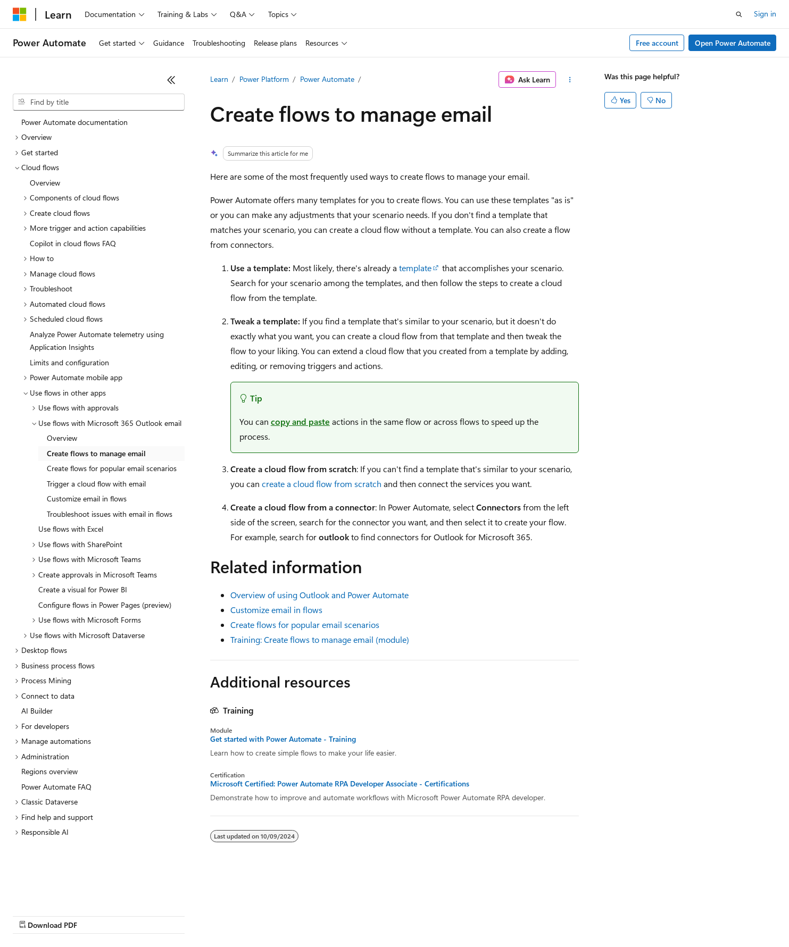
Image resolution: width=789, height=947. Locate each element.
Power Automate (327, 79)
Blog (145, 915)
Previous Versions (96, 915)
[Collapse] (171, 79)
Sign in (765, 14)
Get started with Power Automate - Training (283, 739)
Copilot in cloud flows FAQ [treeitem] (73, 227)
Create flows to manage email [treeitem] (96, 437)
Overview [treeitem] (45, 167)
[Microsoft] (20, 14)
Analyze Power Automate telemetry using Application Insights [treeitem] (97, 325)
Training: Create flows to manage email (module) (319, 639)
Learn (219, 79)
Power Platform (264, 79)
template (415, 267)
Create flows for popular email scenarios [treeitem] (112, 452)
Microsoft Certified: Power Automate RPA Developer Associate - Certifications (339, 784)
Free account (657, 43)
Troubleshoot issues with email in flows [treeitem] (109, 498)
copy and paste (300, 421)
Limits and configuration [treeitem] (69, 346)
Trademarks (441, 915)
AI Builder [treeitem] (37, 695)
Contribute (190, 915)
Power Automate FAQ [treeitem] (56, 771)
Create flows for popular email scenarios (304, 624)
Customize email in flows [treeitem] (87, 482)
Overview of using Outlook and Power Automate (319, 594)
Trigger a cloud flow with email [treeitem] (96, 468)
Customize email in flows (276, 609)
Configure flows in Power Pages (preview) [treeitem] (104, 589)
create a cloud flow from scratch (321, 483)
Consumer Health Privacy (305, 915)
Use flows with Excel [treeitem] (70, 513)
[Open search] (739, 14)
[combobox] (99, 102)
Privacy (232, 915)
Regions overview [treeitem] (49, 755)
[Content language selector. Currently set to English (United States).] (61, 889)
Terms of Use (389, 915)
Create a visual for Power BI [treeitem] (82, 573)
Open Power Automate (732, 43)
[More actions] (569, 79)
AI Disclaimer (34, 915)
